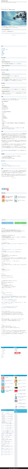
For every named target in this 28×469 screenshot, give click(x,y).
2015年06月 (15, 455)
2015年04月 (15, 456)
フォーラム (5, 2)
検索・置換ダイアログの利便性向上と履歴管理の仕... (6, 432)
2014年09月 (15, 460)
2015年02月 (15, 458)
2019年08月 (15, 426)
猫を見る (15, 348)
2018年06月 (15, 436)
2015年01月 (15, 459)
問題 (2, 52)
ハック (3, 351)
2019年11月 (15, 425)
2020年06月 (15, 422)
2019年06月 (15, 428)
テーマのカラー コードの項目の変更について (6, 410)
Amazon (2, 355)
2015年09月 (15, 454)
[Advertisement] (14, 5)
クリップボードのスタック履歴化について (5, 429)
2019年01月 (15, 431)
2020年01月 (15, 423)
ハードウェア (2, 350)
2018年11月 (15, 432)
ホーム (2, 2)
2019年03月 (15, 430)
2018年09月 (15, 434)
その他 (2, 356)
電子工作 (3, 352)
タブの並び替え (3, 437)
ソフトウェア (2, 347)
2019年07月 (15, 427)
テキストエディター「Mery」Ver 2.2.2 (8, 9)
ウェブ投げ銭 (15, 350)
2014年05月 (15, 461)
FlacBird (3, 349)
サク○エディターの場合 (5, 49)
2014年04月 (15, 462)
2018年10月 (15, 433)
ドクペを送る (15, 347)
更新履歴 (3, 53)
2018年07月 (15, 435)
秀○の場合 (3, 50)
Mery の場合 (3, 48)
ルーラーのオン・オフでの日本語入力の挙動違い (6, 422)
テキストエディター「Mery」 (10, 2)
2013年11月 (15, 465)
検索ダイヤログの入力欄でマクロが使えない (6, 445)
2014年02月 (15, 464)
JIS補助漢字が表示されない (4, 420)
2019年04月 (15, 429)
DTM (1, 353)
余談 (2, 55)
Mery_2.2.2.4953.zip (4, 163)
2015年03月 (15, 457)
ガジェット (2, 354)
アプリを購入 (15, 349)
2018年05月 (15, 437)
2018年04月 (15, 438)
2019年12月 (15, 424)
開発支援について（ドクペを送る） (5, 444)
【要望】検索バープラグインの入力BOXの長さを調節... (7, 413)
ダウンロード (3, 54)
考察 (2, 51)
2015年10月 (15, 453)
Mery (3, 348)
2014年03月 (15, 463)
